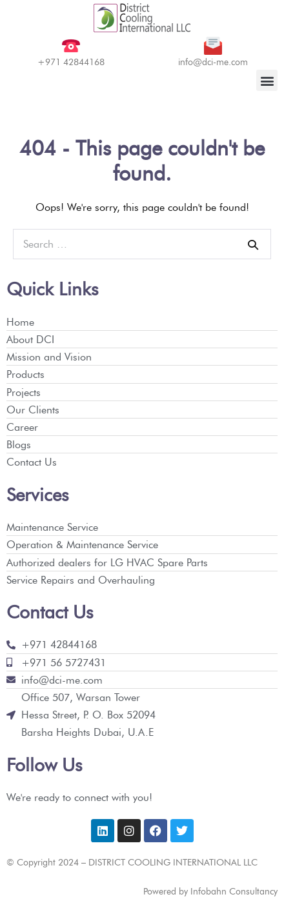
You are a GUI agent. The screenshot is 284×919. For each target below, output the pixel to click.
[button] (267, 80)
